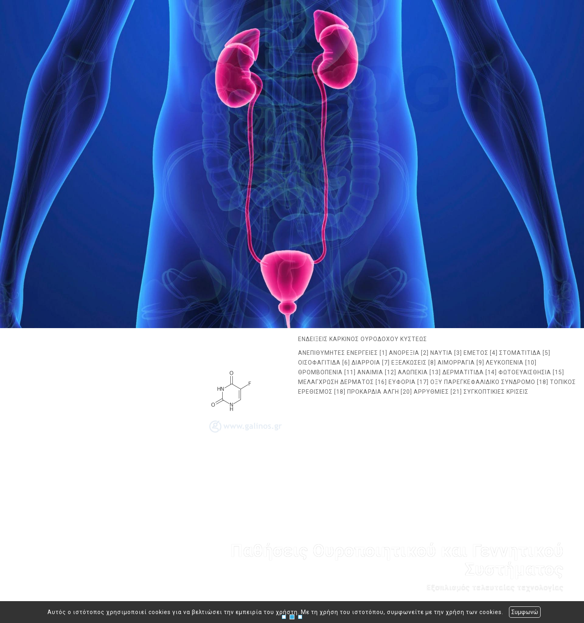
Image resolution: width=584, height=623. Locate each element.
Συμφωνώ (524, 612)
